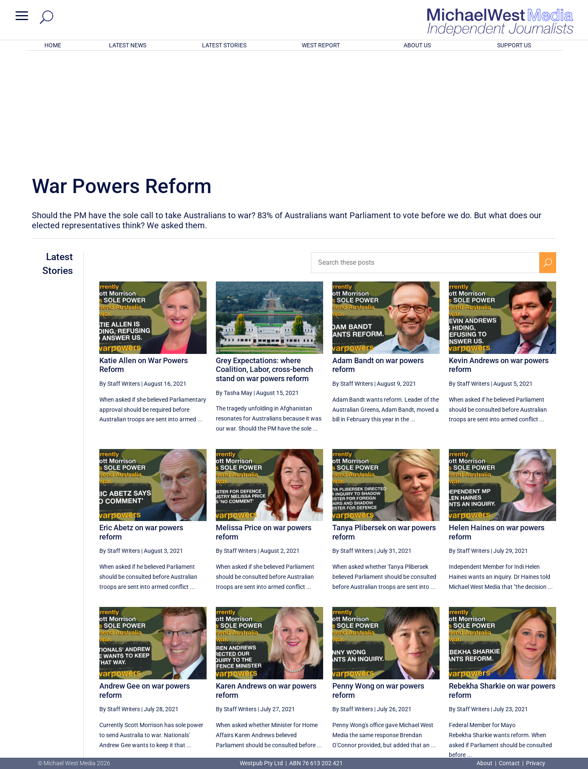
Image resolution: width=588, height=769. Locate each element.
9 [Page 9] (530, 682)
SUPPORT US (514, 45)
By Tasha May (234, 283)
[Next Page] (548, 682)
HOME (52, 45)
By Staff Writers (119, 274)
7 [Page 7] (494, 682)
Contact (509, 763)
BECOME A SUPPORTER (544, 713)
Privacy (535, 763)
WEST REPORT (321, 45)
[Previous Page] (441, 682)
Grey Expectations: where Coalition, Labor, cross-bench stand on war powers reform (264, 259)
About (485, 763)
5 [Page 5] (459, 682)
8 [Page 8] (512, 682)
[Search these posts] (425, 152)
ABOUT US (417, 45)
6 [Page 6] (476, 682)
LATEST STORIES (224, 45)
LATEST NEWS (127, 45)
